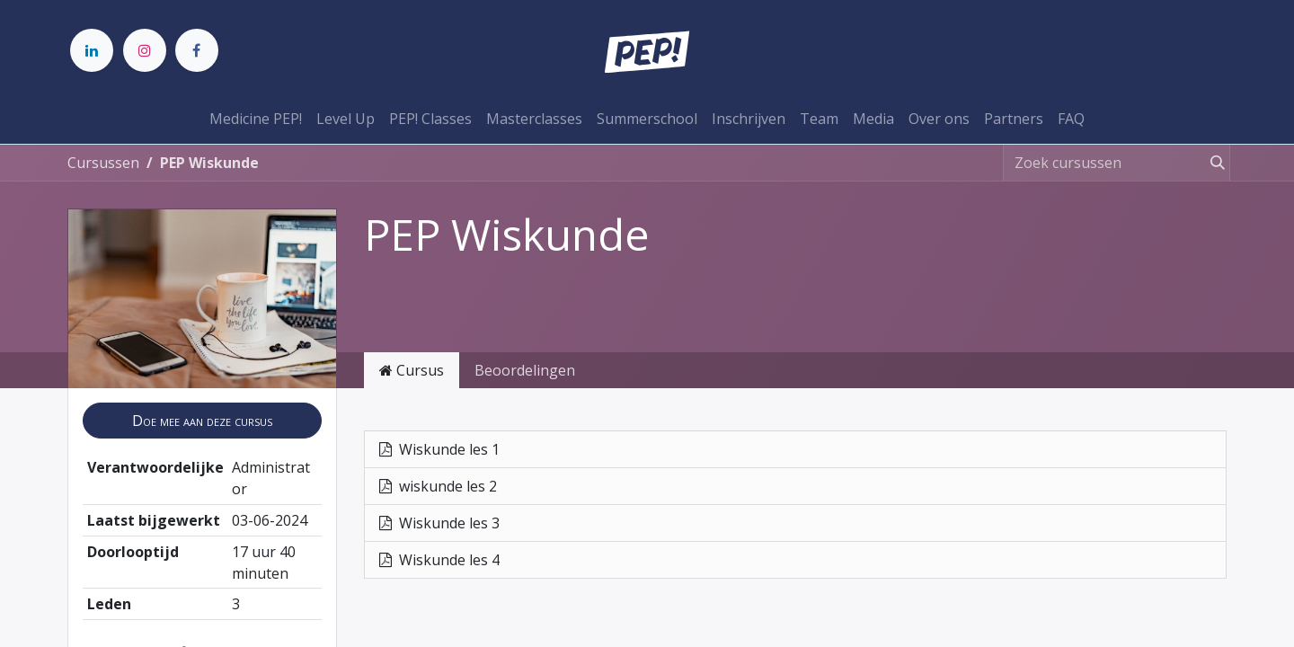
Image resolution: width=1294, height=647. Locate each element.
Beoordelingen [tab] (524, 370)
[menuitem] (255, 119)
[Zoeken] (1214, 163)
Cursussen (103, 163)
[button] (202, 421)
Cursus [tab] (411, 370)
